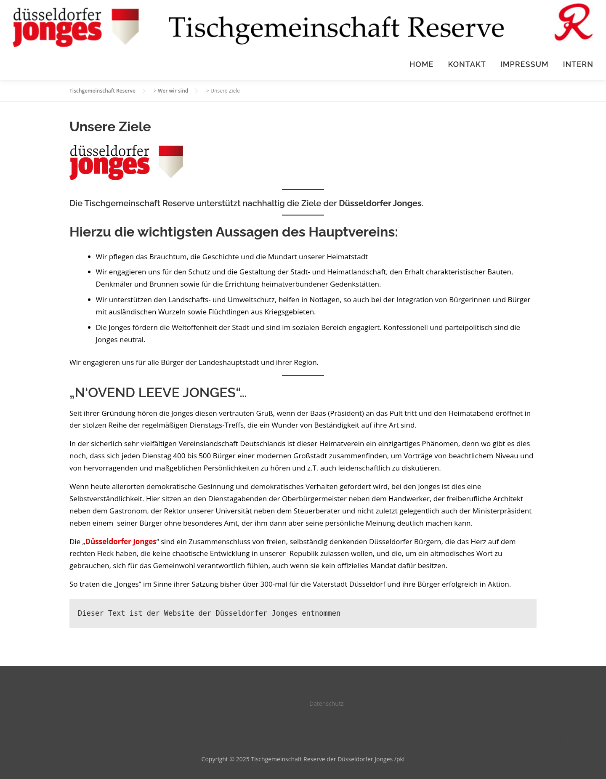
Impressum (524, 64)
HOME (421, 64)
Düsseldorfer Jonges (380, 203)
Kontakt (467, 64)
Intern (578, 64)
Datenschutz (326, 703)
